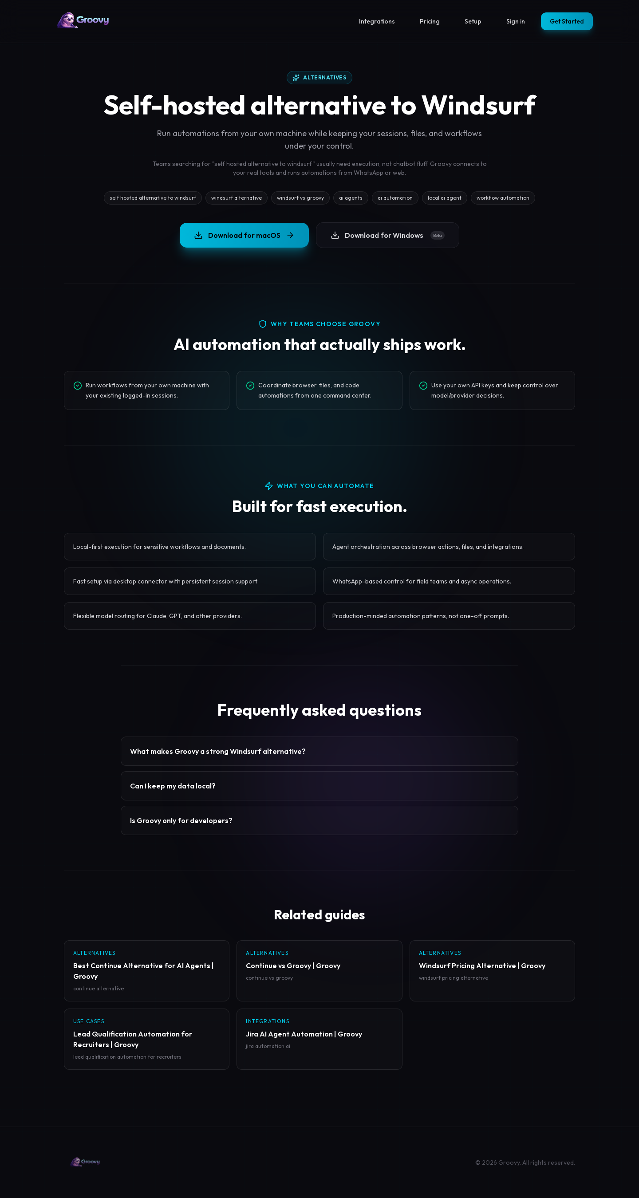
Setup (473, 21)
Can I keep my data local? (173, 785)
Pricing (430, 21)
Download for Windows (388, 235)
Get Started (567, 21)
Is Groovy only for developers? (181, 820)
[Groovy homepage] (83, 21)
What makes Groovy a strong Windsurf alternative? (218, 751)
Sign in (515, 21)
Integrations (377, 21)
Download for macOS (244, 235)
